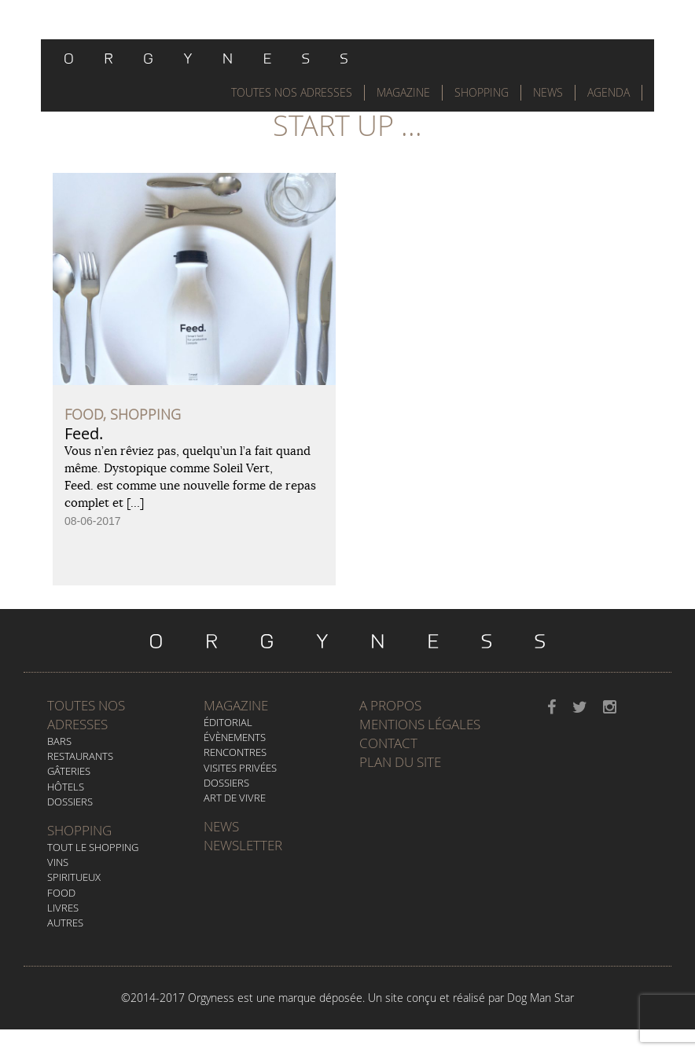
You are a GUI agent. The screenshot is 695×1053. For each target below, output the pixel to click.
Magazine (403, 92)
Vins (57, 862)
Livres (63, 908)
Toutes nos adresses (86, 714)
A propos (390, 705)
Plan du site (400, 762)
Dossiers (70, 801)
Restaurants (80, 756)
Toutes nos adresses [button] (291, 92)
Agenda (608, 92)
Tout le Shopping (92, 847)
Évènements (235, 737)
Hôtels (65, 787)
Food (61, 893)
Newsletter (243, 845)
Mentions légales (419, 724)
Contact (388, 743)
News (548, 92)
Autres (65, 922)
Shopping (481, 92)
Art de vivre (235, 798)
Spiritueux (74, 877)
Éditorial (228, 722)
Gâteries (68, 771)
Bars (59, 741)
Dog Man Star (540, 997)
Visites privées (240, 768)
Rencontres (235, 752)
